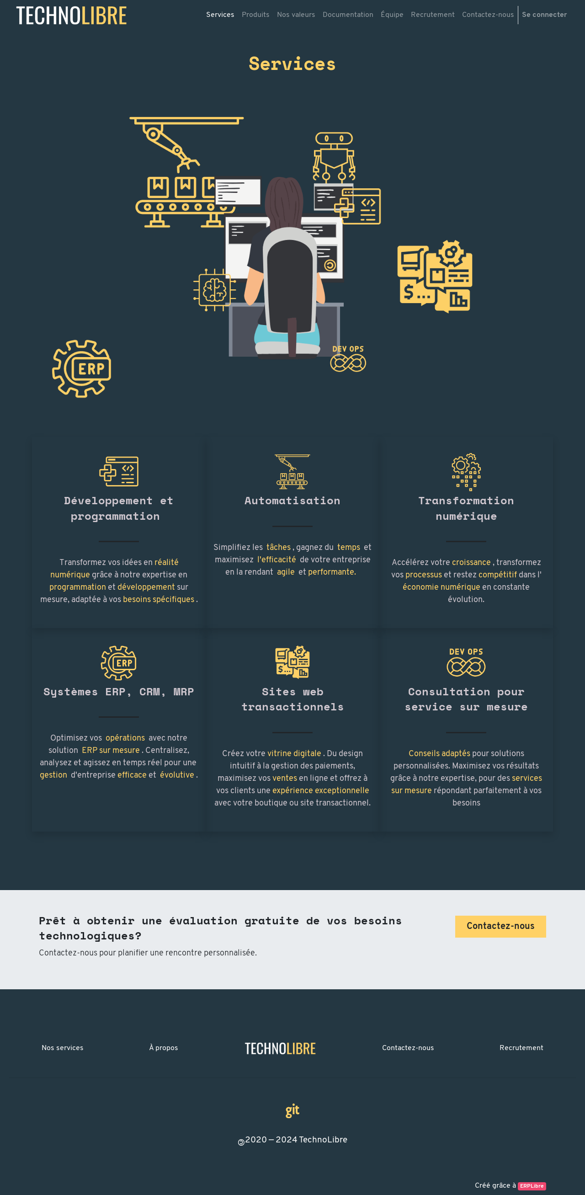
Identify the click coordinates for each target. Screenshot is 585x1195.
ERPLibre (532, 1186)
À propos (163, 1048)
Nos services (63, 1048)
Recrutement (521, 1048)
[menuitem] (220, 15)
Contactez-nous (408, 1048)
